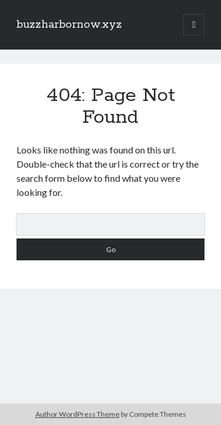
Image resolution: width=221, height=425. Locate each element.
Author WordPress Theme (77, 414)
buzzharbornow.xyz (69, 25)
